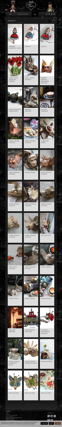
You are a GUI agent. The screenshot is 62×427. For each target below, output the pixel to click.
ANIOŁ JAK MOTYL (46, 235)
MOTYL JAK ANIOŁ (14, 393)
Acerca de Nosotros (9, 416)
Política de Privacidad (10, 418)
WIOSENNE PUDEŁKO (46, 361)
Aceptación (58, 423)
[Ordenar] (49, 21)
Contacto (7, 414)
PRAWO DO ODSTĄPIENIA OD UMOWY (13, 417)
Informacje (8, 411)
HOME (10, 14)
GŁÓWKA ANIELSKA (30, 172)
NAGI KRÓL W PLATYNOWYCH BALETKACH (45, 331)
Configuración (44, 423)
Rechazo (51, 423)
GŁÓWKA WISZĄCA (14, 298)
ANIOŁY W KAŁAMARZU (10, 420)
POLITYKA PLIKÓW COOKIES (11, 415)
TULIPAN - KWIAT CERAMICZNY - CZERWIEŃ (13, 79)
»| (36, 404)
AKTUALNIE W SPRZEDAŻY (22, 14)
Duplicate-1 (28, 46)
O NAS (7, 412)
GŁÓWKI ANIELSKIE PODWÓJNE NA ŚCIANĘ (14, 363)
